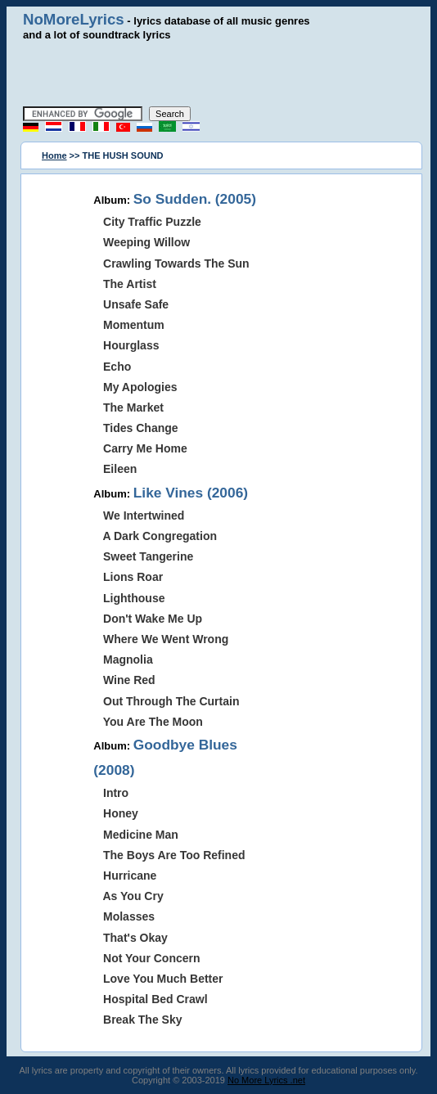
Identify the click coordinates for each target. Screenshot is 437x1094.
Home (54, 155)
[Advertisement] (218, 73)
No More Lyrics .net (266, 1080)
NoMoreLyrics (73, 19)
